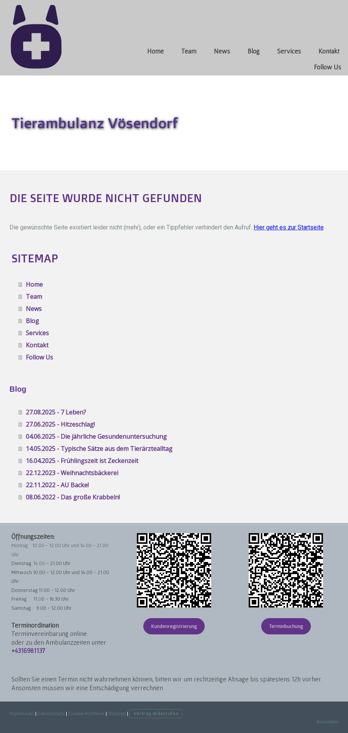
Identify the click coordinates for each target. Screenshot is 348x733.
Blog (254, 51)
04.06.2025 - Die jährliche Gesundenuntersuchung (96, 436)
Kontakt (328, 51)
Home (155, 51)
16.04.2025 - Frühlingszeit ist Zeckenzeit (82, 461)
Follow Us (327, 67)
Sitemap (117, 713)
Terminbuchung (286, 626)
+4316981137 (28, 651)
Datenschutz (51, 713)
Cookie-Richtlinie (86, 713)
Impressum (21, 713)
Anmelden (327, 722)
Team (188, 51)
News (222, 51)
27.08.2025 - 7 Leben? (56, 412)
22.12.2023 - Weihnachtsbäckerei (72, 473)
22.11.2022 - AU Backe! (57, 485)
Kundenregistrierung (174, 626)
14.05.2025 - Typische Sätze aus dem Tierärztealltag (99, 448)
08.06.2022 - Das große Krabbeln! (73, 497)
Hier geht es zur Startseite (289, 227)
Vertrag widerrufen (155, 713)
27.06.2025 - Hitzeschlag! (60, 424)
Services (289, 51)
